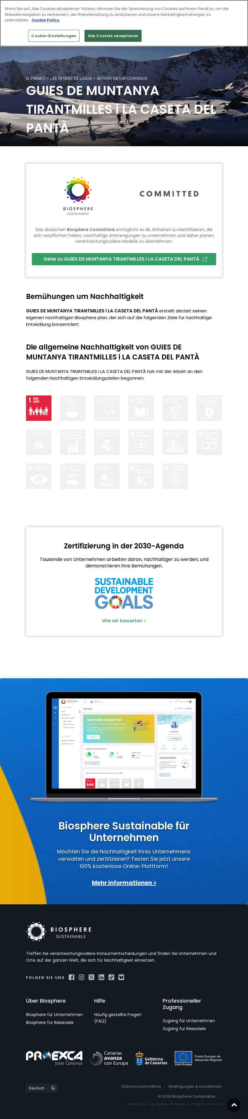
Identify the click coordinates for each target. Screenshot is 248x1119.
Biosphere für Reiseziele (50, 1022)
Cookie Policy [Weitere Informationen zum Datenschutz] (45, 20)
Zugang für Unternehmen (189, 1021)
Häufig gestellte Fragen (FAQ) (118, 1018)
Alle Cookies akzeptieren (113, 36)
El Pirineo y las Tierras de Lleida (59, 78)
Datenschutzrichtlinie (141, 1086)
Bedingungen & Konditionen (195, 1086)
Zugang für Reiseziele (184, 1029)
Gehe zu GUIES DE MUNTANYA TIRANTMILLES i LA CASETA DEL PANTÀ (125, 259)
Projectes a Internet (207, 1104)
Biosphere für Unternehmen (54, 1015)
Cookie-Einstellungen (53, 36)
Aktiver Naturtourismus (122, 78)
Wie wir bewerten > (124, 620)
